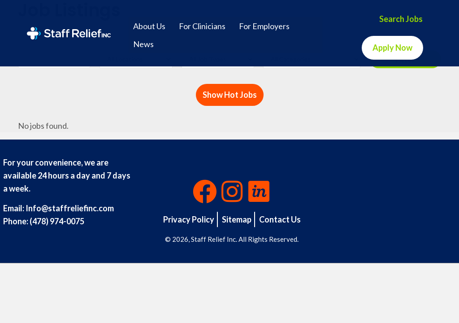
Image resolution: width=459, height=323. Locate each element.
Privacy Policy (188, 219)
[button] (205, 191)
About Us (149, 26)
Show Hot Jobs (230, 95)
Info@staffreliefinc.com (70, 208)
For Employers (264, 26)
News (143, 44)
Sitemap (236, 219)
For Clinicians (202, 26)
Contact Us (280, 219)
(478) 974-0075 (57, 221)
